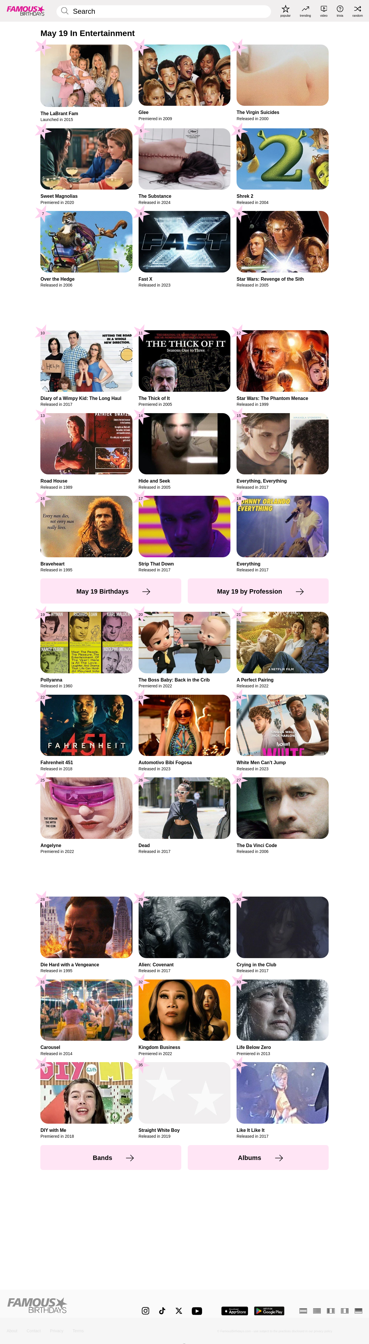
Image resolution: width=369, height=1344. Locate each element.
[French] (330, 1311)
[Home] (64, 1306)
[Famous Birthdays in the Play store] (269, 1311)
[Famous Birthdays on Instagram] (145, 1310)
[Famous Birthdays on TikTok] (162, 1310)
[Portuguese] (317, 1311)
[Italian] (345, 1311)
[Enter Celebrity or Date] (163, 11)
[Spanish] (303, 1311)
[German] (358, 1311)
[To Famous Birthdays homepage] (26, 11)
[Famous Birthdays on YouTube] (198, 1311)
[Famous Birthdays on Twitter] (178, 1310)
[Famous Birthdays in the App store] (235, 1311)
